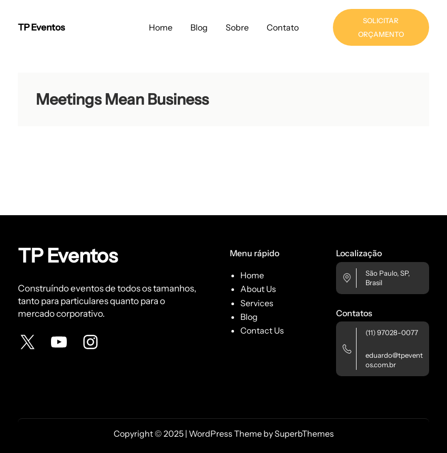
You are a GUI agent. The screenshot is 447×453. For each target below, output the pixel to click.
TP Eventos (41, 27)
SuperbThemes (304, 433)
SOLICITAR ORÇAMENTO (381, 27)
